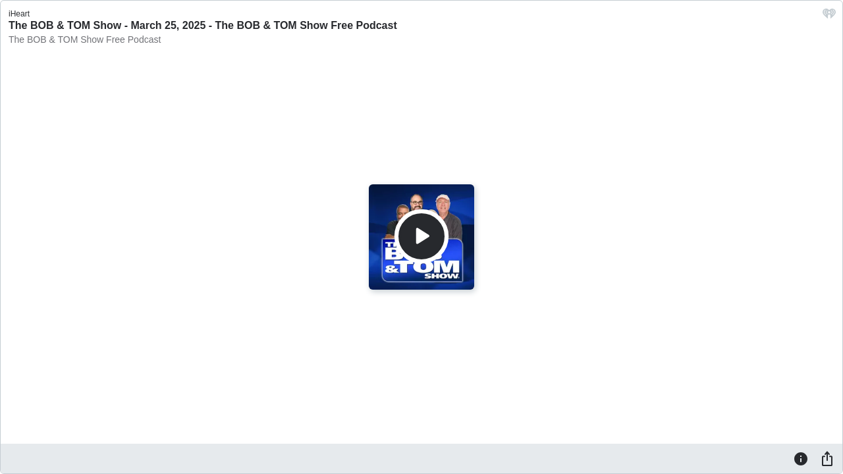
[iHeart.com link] (829, 16)
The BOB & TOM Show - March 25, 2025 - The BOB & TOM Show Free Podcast (203, 25)
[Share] (827, 458)
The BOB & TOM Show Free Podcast (85, 39)
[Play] (421, 236)
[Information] (801, 458)
